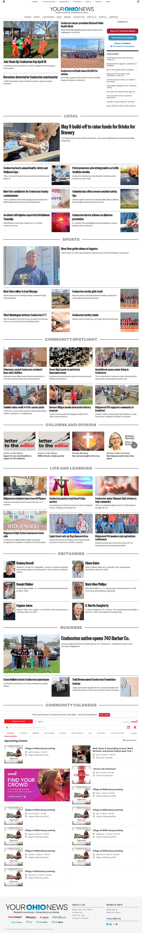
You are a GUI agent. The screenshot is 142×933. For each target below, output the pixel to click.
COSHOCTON (78, 17)
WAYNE (37, 17)
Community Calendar (48, 1)
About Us (88, 1)
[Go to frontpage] (72, 10)
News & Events (113, 912)
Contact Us (98, 1)
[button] (134, 445)
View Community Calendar (122, 38)
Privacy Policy (48, 929)
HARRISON (113, 17)
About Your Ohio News (82, 910)
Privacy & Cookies (80, 918)
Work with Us (112, 910)
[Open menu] (3, 1)
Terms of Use (78, 915)
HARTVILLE (91, 17)
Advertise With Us (64, 1)
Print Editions (77, 1)
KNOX (59, 17)
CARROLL (103, 17)
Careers (108, 1)
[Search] (138, 1)
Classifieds (35, 1)
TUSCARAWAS (48, 17)
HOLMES (27, 17)
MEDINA (67, 17)
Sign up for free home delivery (122, 31)
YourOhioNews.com (26, 929)
